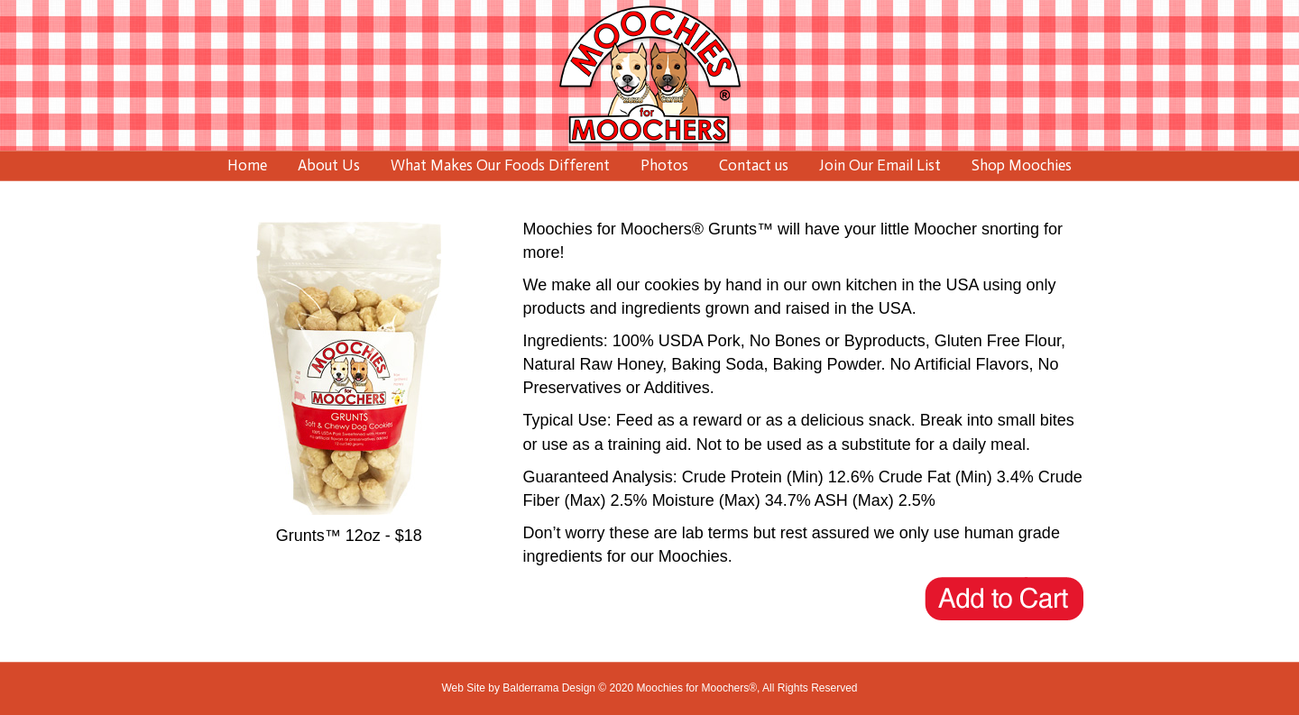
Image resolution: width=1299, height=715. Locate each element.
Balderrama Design (548, 688)
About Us (329, 165)
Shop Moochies (1022, 165)
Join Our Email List (880, 165)
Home (247, 165)
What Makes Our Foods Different (500, 165)
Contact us (753, 165)
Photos (664, 165)
